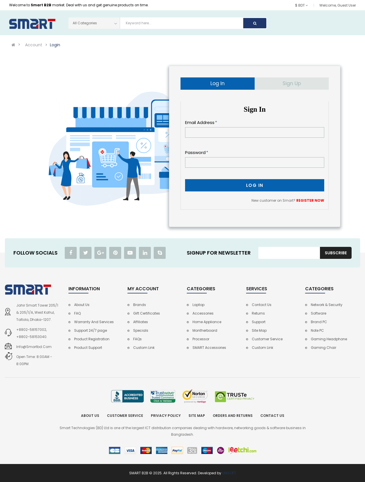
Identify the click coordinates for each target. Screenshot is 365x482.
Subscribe (336, 253)
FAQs (137, 339)
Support (258, 321)
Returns (258, 313)
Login (55, 45)
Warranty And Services (94, 321)
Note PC (317, 330)
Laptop (198, 304)
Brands (139, 304)
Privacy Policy (166, 415)
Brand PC (319, 321)
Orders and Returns (233, 415)
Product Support (88, 347)
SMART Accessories (209, 347)
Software (318, 313)
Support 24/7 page (90, 330)
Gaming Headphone (329, 339)
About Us (82, 304)
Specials (140, 330)
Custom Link (144, 347)
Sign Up (292, 83)
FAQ (77, 313)
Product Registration (92, 339)
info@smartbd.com (34, 346)
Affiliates (140, 321)
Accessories (203, 313)
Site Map (259, 330)
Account (33, 45)
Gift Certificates (146, 313)
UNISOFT (229, 473)
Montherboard (204, 330)
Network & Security (326, 304)
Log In (217, 83)
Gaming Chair (323, 347)
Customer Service (267, 339)
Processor (200, 339)
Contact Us (261, 304)
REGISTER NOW (310, 200)
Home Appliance (206, 321)
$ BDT (301, 5)
